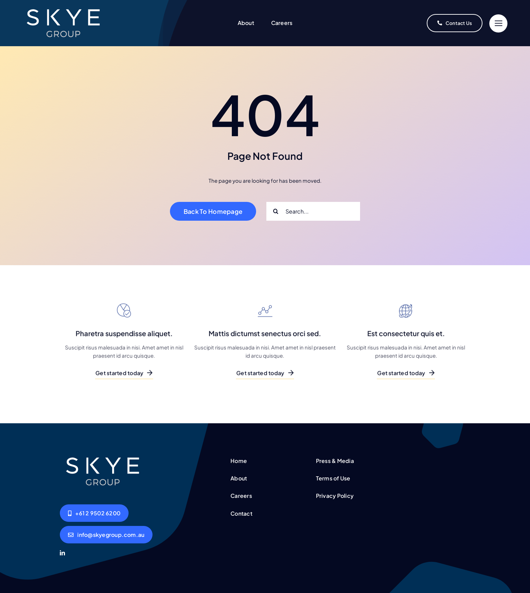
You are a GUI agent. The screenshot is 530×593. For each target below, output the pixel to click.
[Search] (275, 211)
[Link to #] (498, 23)
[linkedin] (62, 552)
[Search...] (313, 211)
